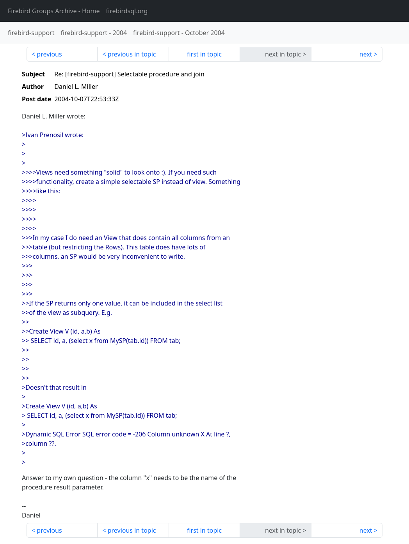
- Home (54, 11)
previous (49, 54)
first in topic (204, 54)
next (365, 54)
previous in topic (132, 54)
